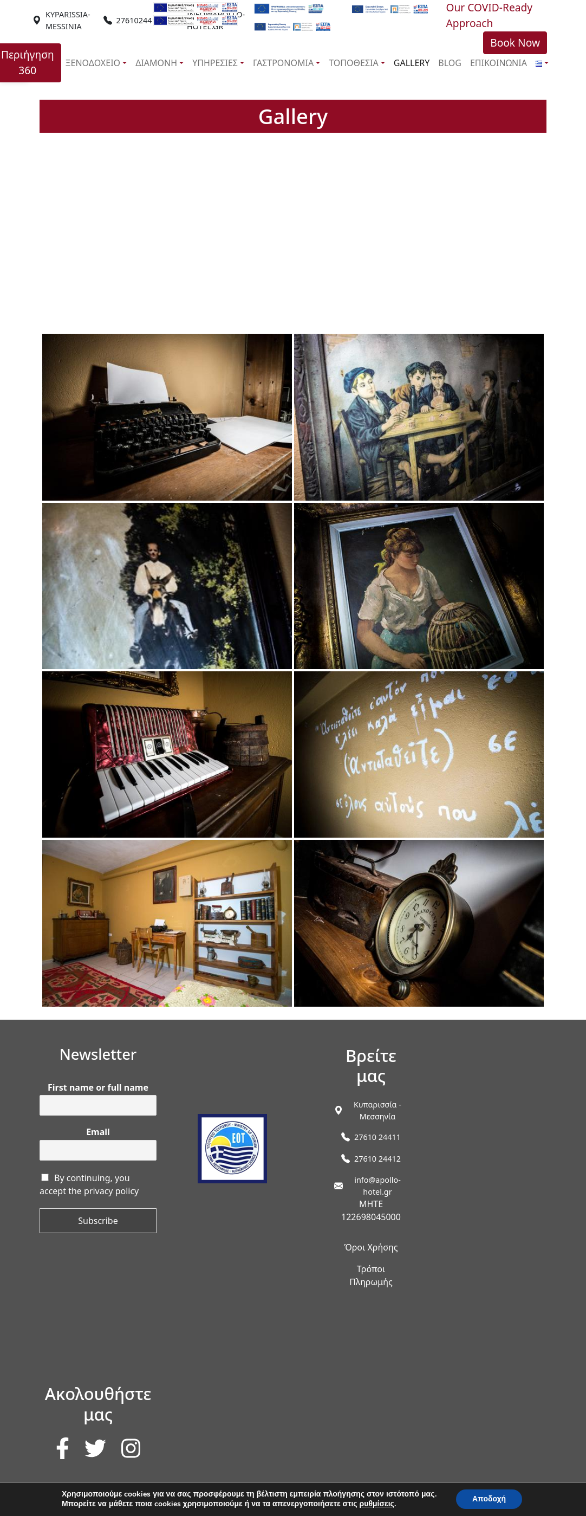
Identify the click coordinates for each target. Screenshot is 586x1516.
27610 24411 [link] (377, 1137)
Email (98, 1132)
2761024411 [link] (138, 20)
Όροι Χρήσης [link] (371, 1247)
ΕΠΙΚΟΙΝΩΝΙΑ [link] (498, 63)
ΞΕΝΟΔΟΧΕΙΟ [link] (93, 63)
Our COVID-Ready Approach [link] (489, 15)
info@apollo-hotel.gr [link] (377, 1186)
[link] (67, 20)
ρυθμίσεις (377, 1504)
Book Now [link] (515, 42)
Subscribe (98, 1221)
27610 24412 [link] (377, 1159)
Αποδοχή (489, 1499)
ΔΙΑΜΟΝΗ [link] (156, 63)
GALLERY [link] (412, 63)
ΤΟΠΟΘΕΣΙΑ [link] (353, 63)
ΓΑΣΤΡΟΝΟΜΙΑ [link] (283, 63)
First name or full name (98, 1087)
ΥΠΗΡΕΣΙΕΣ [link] (215, 63)
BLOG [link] (449, 63)
